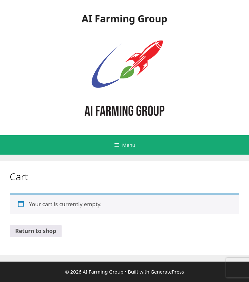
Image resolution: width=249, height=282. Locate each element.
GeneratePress (167, 271)
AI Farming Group (124, 18)
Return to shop (35, 231)
